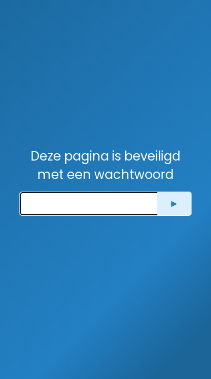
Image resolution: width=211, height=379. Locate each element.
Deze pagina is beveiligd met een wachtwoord (105, 165)
